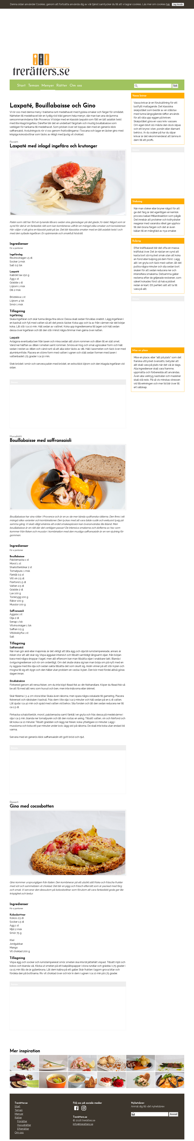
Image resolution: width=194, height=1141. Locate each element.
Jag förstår (178, 4)
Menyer (48, 85)
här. (168, 4)
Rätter (61, 85)
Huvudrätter (24, 1125)
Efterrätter (23, 1128)
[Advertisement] (97, 24)
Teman (33, 85)
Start (21, 85)
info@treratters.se (83, 1124)
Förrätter (22, 1121)
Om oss (76, 85)
